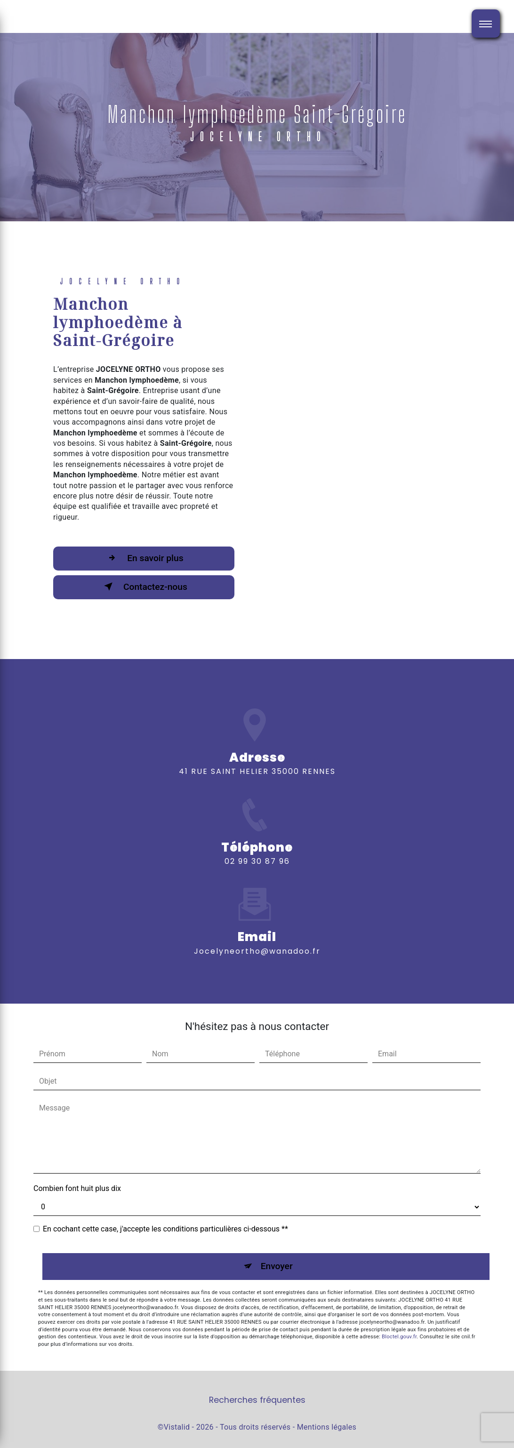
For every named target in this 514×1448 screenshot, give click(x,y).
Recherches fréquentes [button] (257, 1400)
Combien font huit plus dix (77, 1188)
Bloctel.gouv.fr (399, 1337)
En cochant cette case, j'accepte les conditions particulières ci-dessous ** (165, 1228)
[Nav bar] (486, 23)
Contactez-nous (143, 587)
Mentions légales (326, 1427)
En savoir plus (143, 558)
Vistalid (177, 1427)
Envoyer (277, 1266)
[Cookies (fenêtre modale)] (3, 1442)
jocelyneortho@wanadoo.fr (257, 927)
